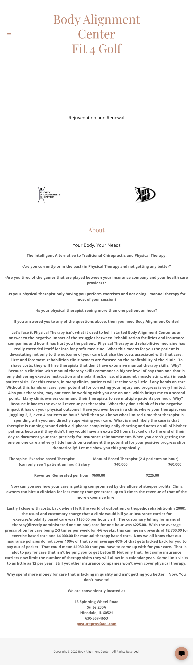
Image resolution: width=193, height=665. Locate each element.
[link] (96, 33)
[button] (14, 33)
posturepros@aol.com (96, 623)
